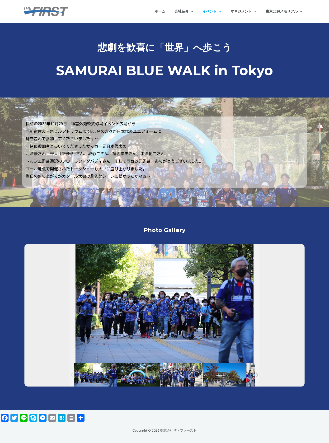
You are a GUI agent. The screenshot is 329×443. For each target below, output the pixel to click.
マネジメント (247, 11)
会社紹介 (191, 11)
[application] (198, 11)
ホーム (169, 11)
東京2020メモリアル (285, 11)
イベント (217, 11)
